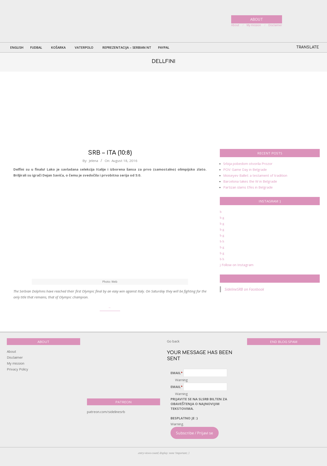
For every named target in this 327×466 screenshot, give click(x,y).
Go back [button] (173, 341)
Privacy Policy (17, 369)
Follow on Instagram (236, 264)
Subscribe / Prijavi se (194, 433)
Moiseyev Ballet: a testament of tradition (255, 175)
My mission (15, 363)
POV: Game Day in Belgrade (245, 169)
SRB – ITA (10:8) (110, 152)
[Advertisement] (163, 110)
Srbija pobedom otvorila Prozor (247, 163)
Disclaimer (15, 357)
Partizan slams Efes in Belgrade (248, 187)
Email (177, 372)
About (11, 351)
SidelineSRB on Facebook (270, 278)
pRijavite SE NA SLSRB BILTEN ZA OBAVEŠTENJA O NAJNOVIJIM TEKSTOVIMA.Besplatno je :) (199, 408)
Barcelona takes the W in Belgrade (250, 181)
